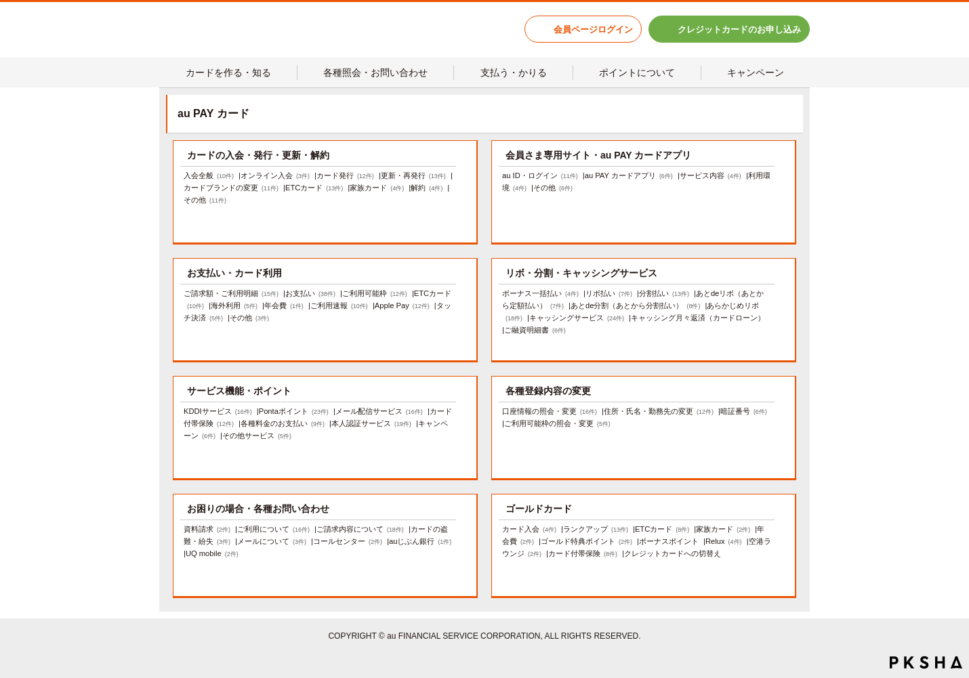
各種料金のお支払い (283, 423)
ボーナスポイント (669, 541)
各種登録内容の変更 (548, 390)
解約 (426, 188)
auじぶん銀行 (420, 541)
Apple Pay (402, 305)
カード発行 (345, 175)
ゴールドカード (539, 508)
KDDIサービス (218, 411)
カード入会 (529, 529)
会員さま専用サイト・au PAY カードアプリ (598, 155)
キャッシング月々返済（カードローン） (698, 318)
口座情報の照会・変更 (549, 411)
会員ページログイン (593, 29)
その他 (205, 200)
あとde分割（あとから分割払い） (635, 305)
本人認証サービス (371, 423)
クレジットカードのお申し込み (739, 29)
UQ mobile (212, 553)
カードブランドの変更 (231, 188)
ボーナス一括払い (540, 293)
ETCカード (314, 188)
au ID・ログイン (540, 175)
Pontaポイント (294, 411)
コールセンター (347, 541)
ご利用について (273, 529)
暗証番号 (743, 411)
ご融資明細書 (535, 330)
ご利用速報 (339, 305)
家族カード (377, 188)
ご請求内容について (360, 529)
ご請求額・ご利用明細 (231, 293)
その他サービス (256, 435)
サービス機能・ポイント (239, 390)
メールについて (271, 541)
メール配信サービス (379, 411)
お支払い (310, 293)
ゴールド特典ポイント (586, 541)
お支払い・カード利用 (234, 273)
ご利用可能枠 (374, 293)
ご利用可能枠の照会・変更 (557, 423)
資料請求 (207, 529)
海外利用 (234, 305)
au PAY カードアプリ (629, 175)
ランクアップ (595, 529)
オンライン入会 (275, 175)
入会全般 (209, 175)
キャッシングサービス (576, 318)
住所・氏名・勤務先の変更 (659, 411)
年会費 (284, 305)
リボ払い (608, 293)
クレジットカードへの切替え (672, 553)
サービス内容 (710, 175)
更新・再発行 (413, 175)
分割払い (664, 293)
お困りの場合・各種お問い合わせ (258, 508)
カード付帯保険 (582, 553)
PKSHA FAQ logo (926, 662)
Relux (723, 541)
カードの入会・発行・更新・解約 (258, 155)
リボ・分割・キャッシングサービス (581, 273)
